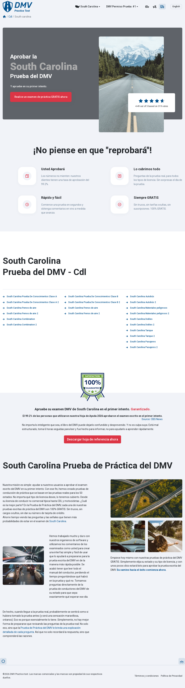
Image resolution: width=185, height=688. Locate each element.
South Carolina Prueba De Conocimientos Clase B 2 (92, 302)
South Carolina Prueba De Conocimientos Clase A (30, 296)
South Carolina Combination (19, 319)
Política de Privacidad (171, 676)
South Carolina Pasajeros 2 (142, 347)
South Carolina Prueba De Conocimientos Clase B (91, 296)
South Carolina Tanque (139, 330)
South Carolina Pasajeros (141, 341)
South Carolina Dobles (139, 319)
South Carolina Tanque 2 (140, 336)
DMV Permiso (114, 6)
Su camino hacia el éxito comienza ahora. (141, 569)
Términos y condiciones (147, 676)
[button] (3, 661)
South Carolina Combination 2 (20, 324)
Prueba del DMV (31, 76)
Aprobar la (23, 56)
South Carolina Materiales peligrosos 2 (147, 313)
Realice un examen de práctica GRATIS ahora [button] (40, 96)
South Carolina (89, 6)
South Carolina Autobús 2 (141, 302)
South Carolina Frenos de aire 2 (20, 313)
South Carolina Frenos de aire (19, 308)
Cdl (10, 16)
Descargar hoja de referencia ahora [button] (92, 439)
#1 (134, 6)
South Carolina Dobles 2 (140, 324)
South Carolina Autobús (140, 296)
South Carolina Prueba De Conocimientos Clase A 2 (31, 302)
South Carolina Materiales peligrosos (146, 308)
